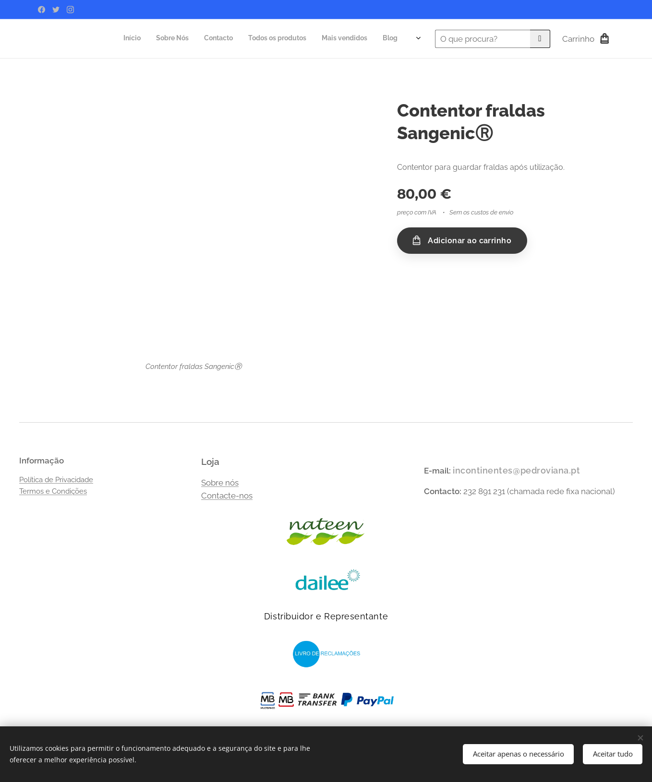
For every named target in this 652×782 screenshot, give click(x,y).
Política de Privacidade (56, 479)
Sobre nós (220, 482)
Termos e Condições (53, 491)
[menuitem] (297, 39)
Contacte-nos (227, 495)
